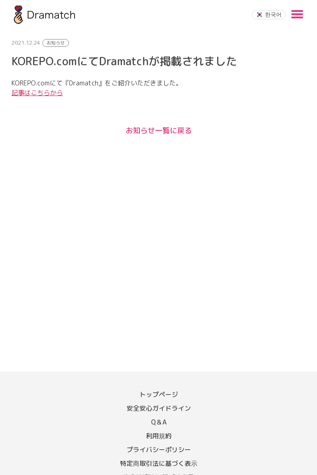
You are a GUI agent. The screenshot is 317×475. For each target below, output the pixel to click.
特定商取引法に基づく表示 (158, 463)
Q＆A (159, 422)
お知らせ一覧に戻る (159, 130)
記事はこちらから (37, 92)
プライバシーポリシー (159, 449)
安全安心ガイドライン (159, 408)
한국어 (269, 14)
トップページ (158, 394)
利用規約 (159, 435)
